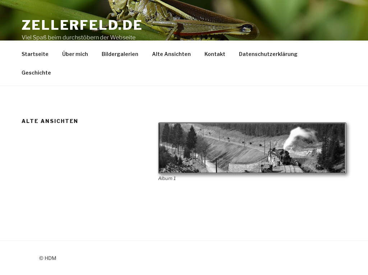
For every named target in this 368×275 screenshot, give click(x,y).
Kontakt (214, 54)
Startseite (35, 54)
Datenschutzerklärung (268, 54)
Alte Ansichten (171, 54)
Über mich (75, 54)
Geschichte (36, 73)
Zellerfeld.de (82, 25)
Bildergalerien (120, 54)
